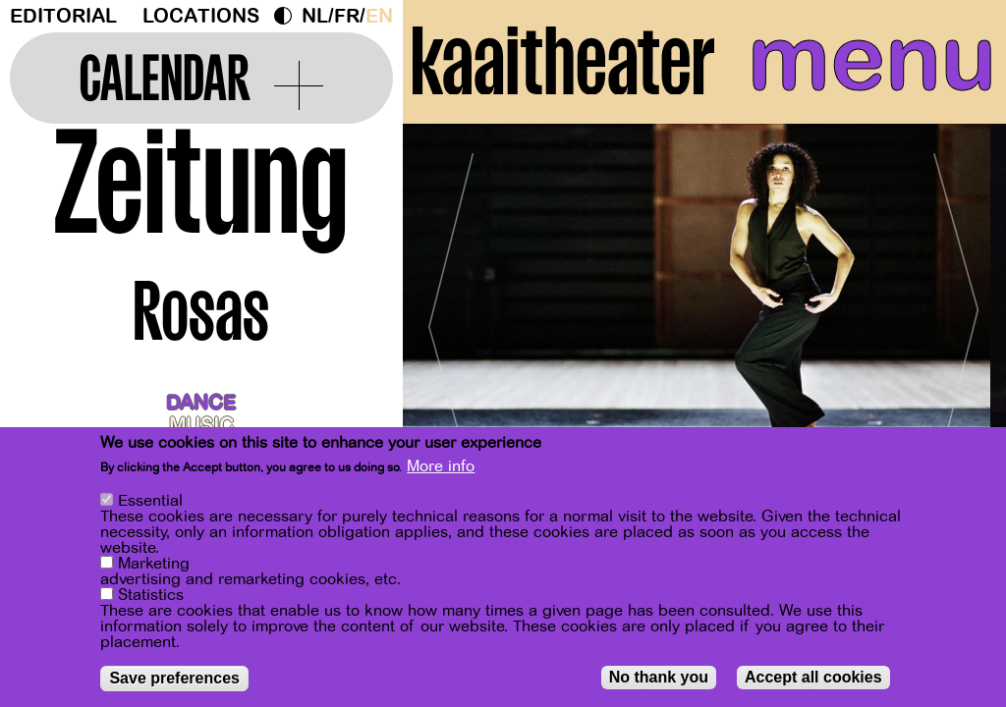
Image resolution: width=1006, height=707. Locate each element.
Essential (150, 501)
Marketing (154, 563)
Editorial (63, 16)
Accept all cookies (813, 677)
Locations (200, 16)
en (379, 16)
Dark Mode (288, 16)
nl (315, 16)
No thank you (658, 677)
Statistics (151, 595)
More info (441, 466)
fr (347, 16)
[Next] (957, 318)
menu (872, 59)
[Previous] (452, 318)
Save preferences (174, 678)
